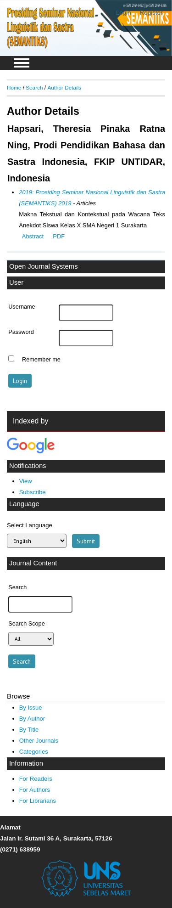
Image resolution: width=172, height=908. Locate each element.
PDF (59, 236)
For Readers (35, 778)
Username (21, 307)
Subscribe (32, 492)
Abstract (33, 236)
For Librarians (37, 800)
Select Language (29, 525)
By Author (32, 718)
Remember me (41, 359)
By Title (29, 729)
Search (34, 87)
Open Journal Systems (43, 266)
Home (14, 87)
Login (123, 12)
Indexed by (30, 421)
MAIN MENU (21, 63)
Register (151, 12)
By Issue (30, 707)
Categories (33, 751)
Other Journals (38, 740)
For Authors (34, 789)
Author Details (64, 87)
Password (21, 332)
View (25, 481)
